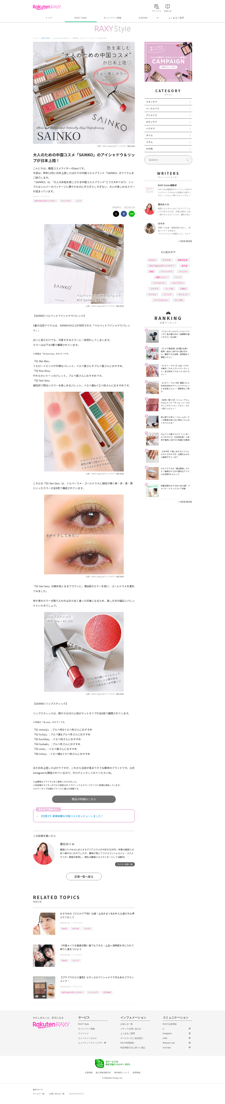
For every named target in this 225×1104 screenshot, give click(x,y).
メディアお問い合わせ (130, 1029)
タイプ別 (178, 300)
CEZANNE (107, 992)
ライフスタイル (161, 300)
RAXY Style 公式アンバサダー (45, 201)
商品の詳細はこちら (84, 799)
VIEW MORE (185, 241)
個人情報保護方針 (103, 1072)
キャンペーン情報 (112, 18)
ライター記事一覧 (124, 864)
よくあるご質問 (176, 18)
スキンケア (151, 101)
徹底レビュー (162, 277)
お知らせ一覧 (126, 1024)
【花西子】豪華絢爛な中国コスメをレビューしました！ (71, 816)
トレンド (75, 960)
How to (64, 928)
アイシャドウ (66, 201)
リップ (78, 201)
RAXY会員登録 (170, 1024)
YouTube (167, 1047)
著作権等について (121, 1072)
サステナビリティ (77, 1094)
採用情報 (136, 1072)
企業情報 (89, 1072)
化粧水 (183, 288)
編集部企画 (182, 260)
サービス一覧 (38, 1094)
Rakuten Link (169, 1043)
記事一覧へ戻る (83, 876)
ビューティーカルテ (87, 1038)
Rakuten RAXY (47, 7)
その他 (149, 148)
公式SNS (143, 18)
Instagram (167, 1033)
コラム (149, 142)
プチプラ (154, 288)
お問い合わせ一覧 (56, 1094)
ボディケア (151, 121)
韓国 (151, 271)
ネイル (149, 135)
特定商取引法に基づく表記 (132, 1047)
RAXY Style (81, 18)
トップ (49, 18)
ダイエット (183, 294)
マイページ (83, 1033)
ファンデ (167, 294)
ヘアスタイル (159, 283)
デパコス (152, 294)
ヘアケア (150, 128)
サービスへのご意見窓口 (131, 1038)
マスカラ (87, 928)
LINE (165, 1038)
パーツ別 (169, 288)
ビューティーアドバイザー (90, 1043)
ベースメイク (152, 108)
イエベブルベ (177, 283)
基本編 (184, 265)
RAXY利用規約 (127, 1043)
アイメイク (46, 196)
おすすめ (75, 928)
